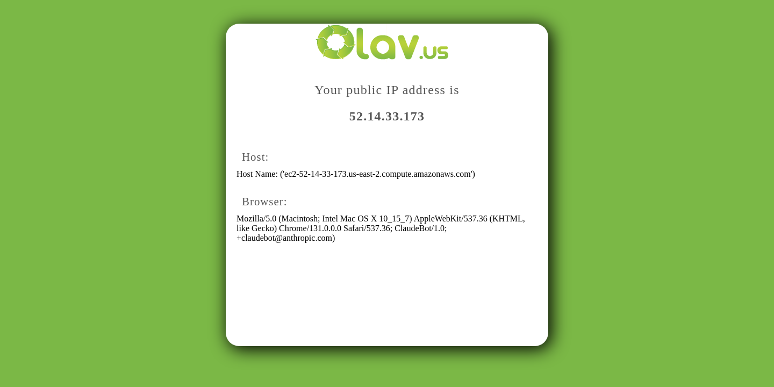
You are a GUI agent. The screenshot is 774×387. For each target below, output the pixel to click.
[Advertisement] (384, 315)
